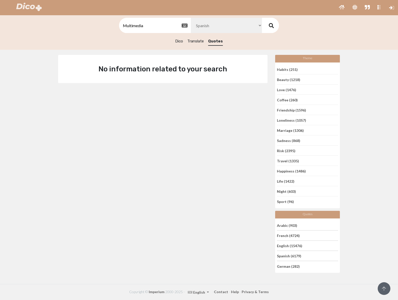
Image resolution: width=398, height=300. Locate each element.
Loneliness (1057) (291, 120)
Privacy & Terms (255, 292)
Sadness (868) (288, 140)
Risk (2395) (286, 150)
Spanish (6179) (289, 256)
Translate (195, 41)
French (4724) (288, 235)
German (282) (288, 266)
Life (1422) (285, 181)
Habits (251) (287, 69)
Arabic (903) (287, 225)
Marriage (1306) (290, 130)
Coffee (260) (287, 100)
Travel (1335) (288, 161)
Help (235, 292)
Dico (179, 41)
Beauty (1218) (288, 79)
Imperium (156, 292)
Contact (221, 292)
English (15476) (289, 246)
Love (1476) (286, 89)
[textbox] (154, 25)
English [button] (197, 292)
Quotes (215, 41)
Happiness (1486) (291, 171)
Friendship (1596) (291, 110)
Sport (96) (285, 201)
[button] (342, 7)
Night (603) (286, 191)
